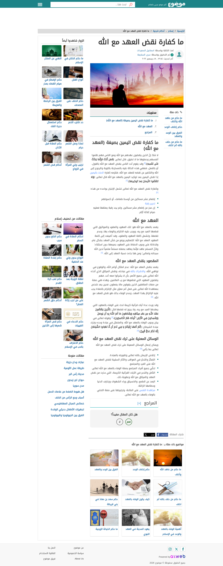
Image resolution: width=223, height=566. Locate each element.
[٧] (138, 330)
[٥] (152, 297)
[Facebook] (182, 549)
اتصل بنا (51, 548)
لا (119, 421)
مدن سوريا (78, 386)
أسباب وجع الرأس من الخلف (69, 398)
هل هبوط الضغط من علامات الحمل (66, 392)
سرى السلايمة (143, 55)
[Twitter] (176, 549)
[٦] (112, 317)
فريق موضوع (49, 559)
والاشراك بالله (137, 271)
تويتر (152, 434)
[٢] (127, 180)
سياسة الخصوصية (76, 553)
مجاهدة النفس (147, 390)
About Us (79, 559)
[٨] (141, 348)
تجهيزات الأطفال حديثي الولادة (67, 409)
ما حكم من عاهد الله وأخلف (173, 120)
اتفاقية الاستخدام (47, 553)
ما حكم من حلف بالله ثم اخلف (173, 144)
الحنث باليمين (97, 172)
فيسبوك (164, 434)
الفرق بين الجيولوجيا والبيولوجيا (67, 415)
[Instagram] (170, 549)
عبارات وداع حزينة (75, 362)
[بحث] (131, 4)
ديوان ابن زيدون (75, 380)
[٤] (102, 252)
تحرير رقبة (150, 203)
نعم (129, 421)
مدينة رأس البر (76, 374)
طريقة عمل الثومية (74, 368)
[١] (145, 163)
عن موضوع (79, 548)
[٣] (157, 192)
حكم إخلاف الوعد (173, 127)
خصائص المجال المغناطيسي (69, 404)
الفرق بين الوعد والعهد (174, 134)
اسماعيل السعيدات (145, 50)
